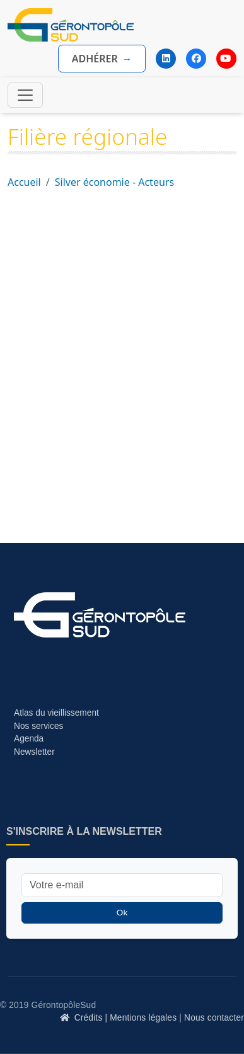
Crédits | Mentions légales (125, 1017)
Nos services (40, 726)
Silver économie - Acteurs (114, 182)
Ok (122, 912)
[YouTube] (226, 59)
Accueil (24, 182)
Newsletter (34, 752)
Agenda (29, 738)
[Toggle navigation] (25, 95)
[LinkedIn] (166, 59)
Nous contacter (214, 1017)
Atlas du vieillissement (56, 713)
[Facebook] (196, 59)
